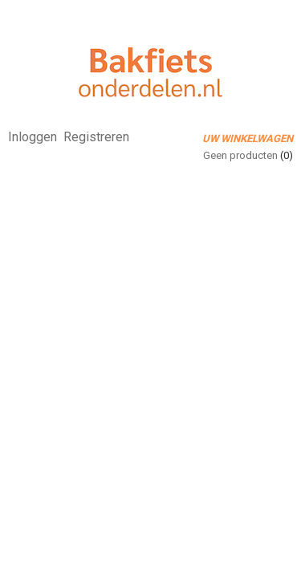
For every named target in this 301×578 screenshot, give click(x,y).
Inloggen (32, 136)
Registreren (96, 136)
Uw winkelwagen (247, 138)
